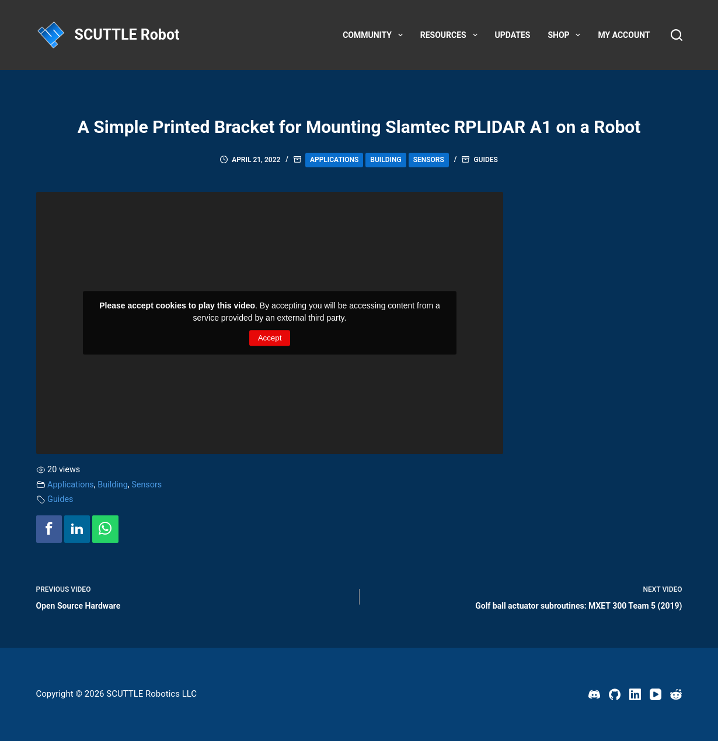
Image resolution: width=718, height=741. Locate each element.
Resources (451, 35)
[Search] (676, 35)
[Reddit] (676, 694)
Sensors (428, 160)
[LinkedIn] (635, 694)
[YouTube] (655, 694)
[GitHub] (615, 694)
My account (624, 35)
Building (385, 160)
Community (375, 35)
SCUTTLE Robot (127, 34)
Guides (485, 160)
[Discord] (594, 694)
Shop (566, 35)
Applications (334, 160)
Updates (513, 35)
